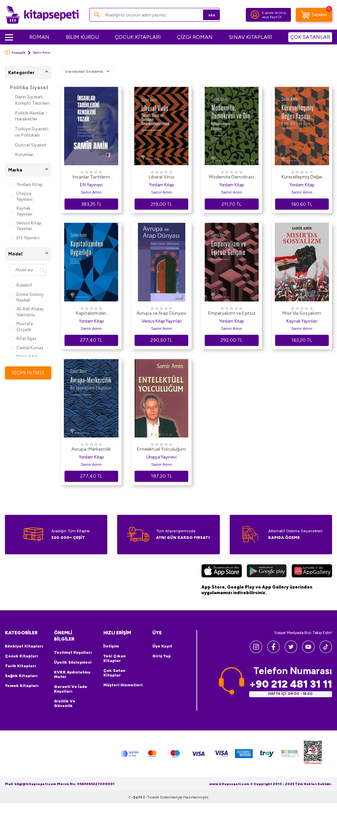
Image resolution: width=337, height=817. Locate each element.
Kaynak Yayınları (21, 211)
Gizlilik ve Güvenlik (64, 703)
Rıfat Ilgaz (23, 338)
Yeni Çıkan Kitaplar (114, 658)
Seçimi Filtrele (28, 373)
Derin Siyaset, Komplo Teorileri (32, 100)
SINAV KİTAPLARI (250, 37)
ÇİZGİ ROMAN (195, 37)
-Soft (135, 797)
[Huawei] (312, 571)
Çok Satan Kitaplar (114, 672)
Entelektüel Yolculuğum (161, 449)
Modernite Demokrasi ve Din (231, 177)
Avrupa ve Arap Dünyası (161, 313)
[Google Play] (267, 571)
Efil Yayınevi (25, 237)
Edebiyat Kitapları (24, 646)
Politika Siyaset (29, 88)
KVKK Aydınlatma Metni (72, 674)
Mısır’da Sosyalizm (301, 313)
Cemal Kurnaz (26, 347)
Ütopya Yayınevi (21, 196)
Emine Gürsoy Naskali (27, 297)
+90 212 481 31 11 (290, 684)
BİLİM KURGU (82, 37)
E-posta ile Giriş (274, 13)
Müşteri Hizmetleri (123, 685)
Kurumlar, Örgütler (24, 158)
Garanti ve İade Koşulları (70, 689)
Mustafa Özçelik (21, 326)
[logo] (42, 15)
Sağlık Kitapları (21, 675)
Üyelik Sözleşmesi (72, 662)
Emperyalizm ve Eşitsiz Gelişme (231, 313)
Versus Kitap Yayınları (25, 226)
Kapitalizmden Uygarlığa (91, 313)
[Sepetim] (314, 15)
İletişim (111, 646)
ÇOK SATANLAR (310, 37)
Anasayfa (15, 52)
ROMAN (39, 37)
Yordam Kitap (26, 184)
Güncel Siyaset (31, 145)
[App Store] (221, 571)
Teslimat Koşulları (73, 652)
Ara (205, 15)
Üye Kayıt (162, 646)
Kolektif (21, 285)
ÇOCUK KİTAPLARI (138, 37)
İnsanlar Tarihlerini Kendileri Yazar (91, 177)
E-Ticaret (151, 797)
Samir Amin (91, 192)
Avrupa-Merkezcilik (91, 449)
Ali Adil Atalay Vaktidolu (27, 311)
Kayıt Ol (275, 17)
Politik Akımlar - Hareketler (31, 116)
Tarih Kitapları (20, 666)
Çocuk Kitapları (21, 656)
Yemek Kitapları (22, 685)
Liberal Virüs (161, 177)
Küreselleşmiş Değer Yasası (302, 177)
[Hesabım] (255, 15)
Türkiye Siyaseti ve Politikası (31, 132)
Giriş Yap (161, 656)
